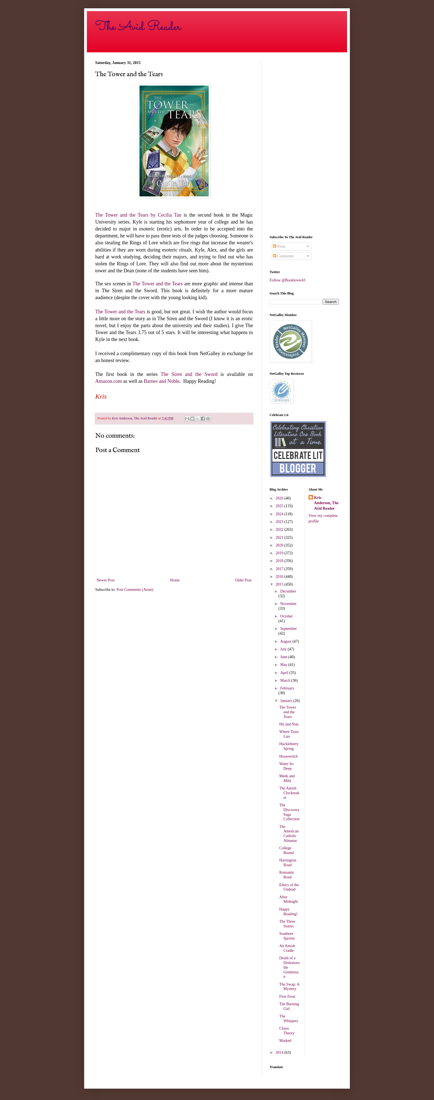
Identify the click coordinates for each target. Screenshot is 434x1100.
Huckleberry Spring (289, 746)
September (288, 629)
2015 (280, 584)
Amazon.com (108, 381)
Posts (279, 246)
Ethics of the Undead (289, 887)
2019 (280, 553)
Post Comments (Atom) (135, 590)
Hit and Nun (288, 724)
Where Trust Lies (289, 734)
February (287, 688)
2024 (280, 514)
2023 (280, 522)
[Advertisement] (304, 144)
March (285, 680)
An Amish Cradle (287, 948)
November (288, 604)
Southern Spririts (287, 936)
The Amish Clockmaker (289, 793)
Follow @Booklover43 (287, 280)
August (286, 641)
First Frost (287, 996)
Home (175, 580)
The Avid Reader (138, 27)
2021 (280, 537)
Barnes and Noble (161, 381)
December (288, 591)
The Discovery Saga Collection (289, 812)
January (286, 701)
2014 (280, 1052)
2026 (280, 498)
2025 (280, 506)
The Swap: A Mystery (289, 986)
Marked (285, 1041)
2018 (280, 561)
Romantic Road (286, 874)
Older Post (243, 580)
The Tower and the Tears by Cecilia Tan (138, 215)
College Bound (286, 850)
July (284, 649)
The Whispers (288, 1018)
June (284, 657)
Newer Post (106, 580)
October (286, 616)
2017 (280, 569)
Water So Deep (286, 766)
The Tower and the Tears (158, 283)
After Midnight (288, 899)
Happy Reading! (288, 911)
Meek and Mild (287, 778)
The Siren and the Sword (189, 374)
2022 (280, 529)
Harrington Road (287, 862)
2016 (280, 577)
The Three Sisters (287, 923)
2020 (280, 545)
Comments (283, 256)
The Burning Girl (289, 1006)
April (284, 673)
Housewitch (288, 756)
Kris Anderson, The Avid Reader (326, 503)
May (284, 665)
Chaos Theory (286, 1030)
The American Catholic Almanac (289, 834)
